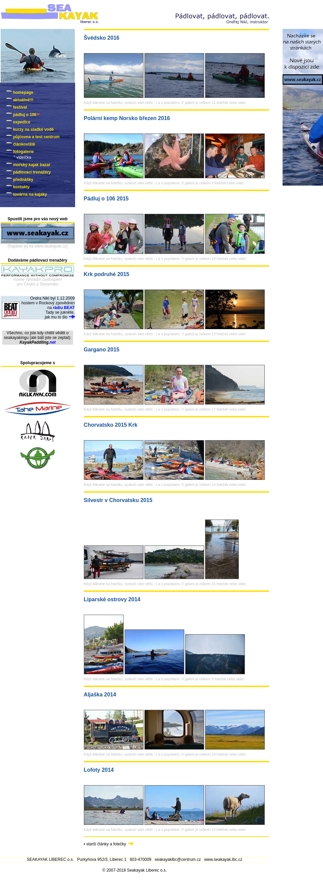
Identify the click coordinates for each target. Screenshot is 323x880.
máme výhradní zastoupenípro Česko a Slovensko (37, 281)
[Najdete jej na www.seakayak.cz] (38, 246)
